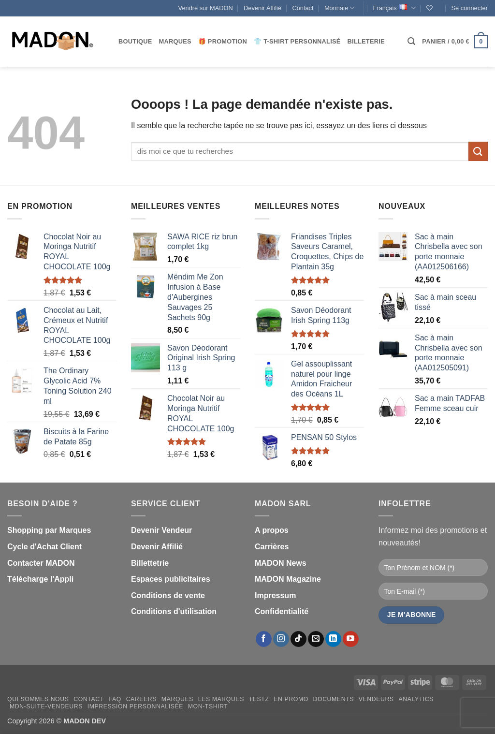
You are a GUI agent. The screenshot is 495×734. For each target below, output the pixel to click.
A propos (272, 530)
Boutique (135, 41)
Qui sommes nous (38, 699)
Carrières (272, 547)
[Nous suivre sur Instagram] (281, 639)
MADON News (280, 563)
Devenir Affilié (262, 8)
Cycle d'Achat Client (44, 547)
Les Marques (221, 699)
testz (259, 699)
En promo (291, 699)
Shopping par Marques (49, 530)
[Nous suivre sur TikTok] (298, 639)
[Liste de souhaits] (429, 8)
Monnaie (339, 8)
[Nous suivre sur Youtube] (351, 639)
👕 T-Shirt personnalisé (297, 41)
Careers (141, 699)
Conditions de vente (168, 595)
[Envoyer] (478, 151)
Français (394, 8)
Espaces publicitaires (170, 579)
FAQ (115, 699)
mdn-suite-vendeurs (46, 706)
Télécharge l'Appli (40, 579)
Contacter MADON (41, 563)
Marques (175, 41)
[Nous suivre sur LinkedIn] (333, 639)
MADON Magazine (288, 579)
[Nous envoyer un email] (316, 639)
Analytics (416, 699)
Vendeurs (376, 699)
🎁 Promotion (222, 41)
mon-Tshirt (208, 706)
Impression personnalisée (135, 706)
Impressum (275, 595)
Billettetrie (150, 563)
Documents (333, 699)
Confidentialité (281, 611)
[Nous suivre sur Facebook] (264, 639)
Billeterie (366, 41)
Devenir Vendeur (161, 530)
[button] (469, 8)
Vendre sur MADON (205, 8)
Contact (302, 8)
